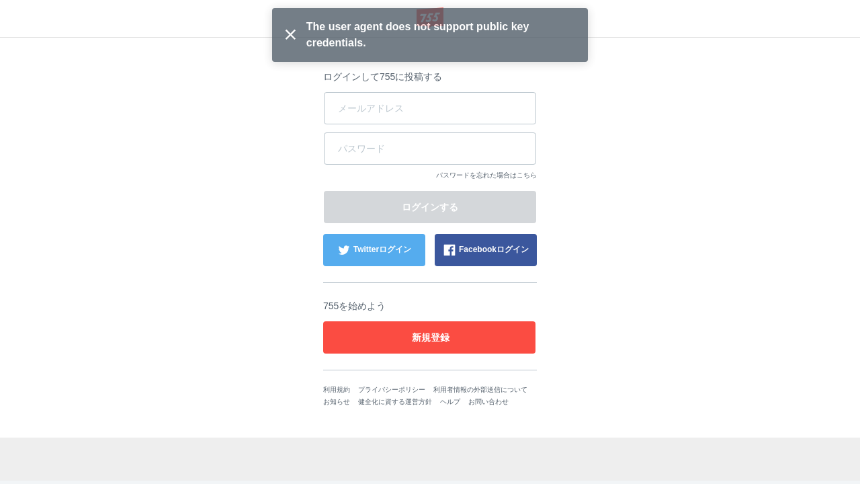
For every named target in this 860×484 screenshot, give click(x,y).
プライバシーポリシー (391, 389)
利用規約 (336, 389)
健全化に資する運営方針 (395, 401)
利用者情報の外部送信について (480, 389)
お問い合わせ (488, 401)
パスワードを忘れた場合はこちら (486, 175)
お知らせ (336, 401)
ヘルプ (450, 401)
